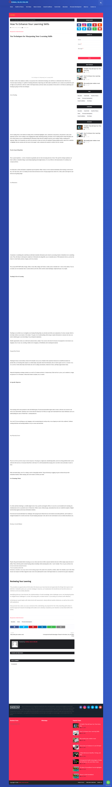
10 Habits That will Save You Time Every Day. (92, 69)
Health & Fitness (94, 95)
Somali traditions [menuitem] (47, 7)
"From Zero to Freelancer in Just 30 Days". (91, 745)
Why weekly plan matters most (92, 83)
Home (12, 20)
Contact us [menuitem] (93, 7)
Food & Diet (86, 95)
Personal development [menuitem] (75, 7)
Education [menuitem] (65, 7)
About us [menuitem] (86, 7)
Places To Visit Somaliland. (87, 774)
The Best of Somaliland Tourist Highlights (91, 767)
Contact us (99, 782)
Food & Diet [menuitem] (57, 7)
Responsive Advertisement (16, 31)
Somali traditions (81, 100)
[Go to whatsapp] (108, 782)
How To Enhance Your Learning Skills (92, 77)
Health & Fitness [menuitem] (19, 7)
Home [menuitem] (11, 7)
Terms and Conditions (91, 782)
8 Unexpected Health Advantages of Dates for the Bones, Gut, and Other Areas (91, 761)
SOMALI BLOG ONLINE (16, 27)
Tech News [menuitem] (28, 7)
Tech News (89, 100)
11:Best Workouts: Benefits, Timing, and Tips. (90, 753)
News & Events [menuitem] (37, 7)
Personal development (27, 621)
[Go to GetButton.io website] (108, 785)
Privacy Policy (81, 782)
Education (17, 20)
